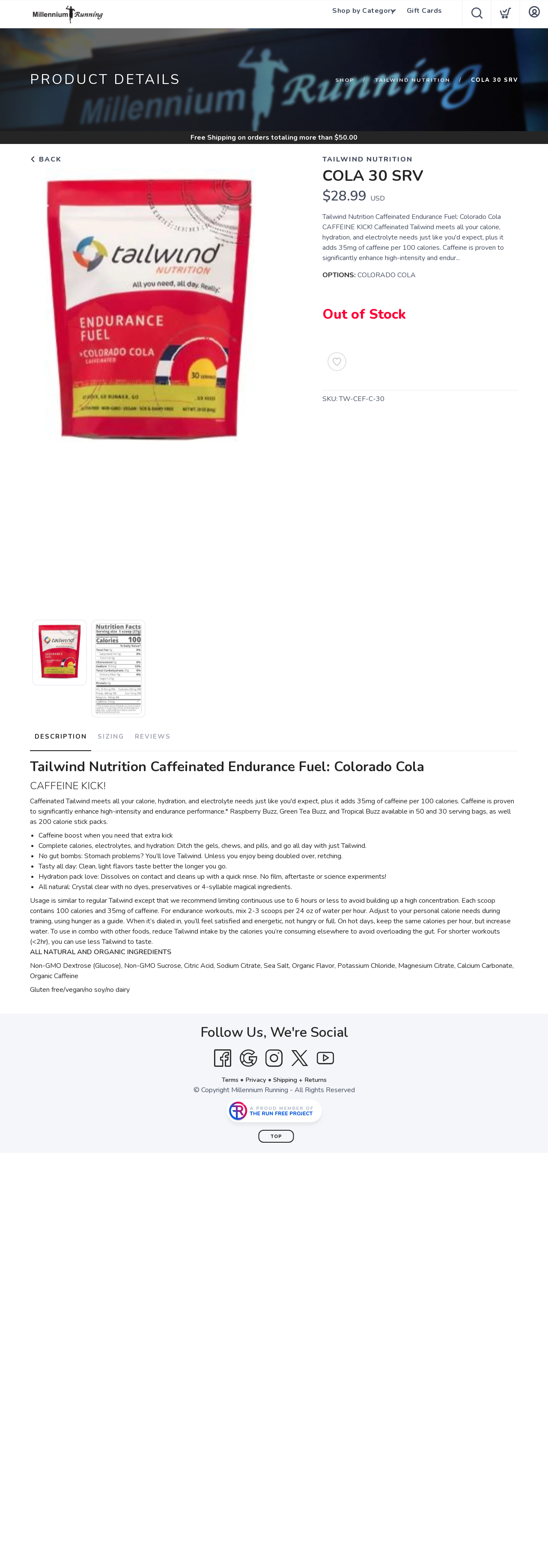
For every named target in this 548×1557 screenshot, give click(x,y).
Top (276, 1132)
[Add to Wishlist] (337, 361)
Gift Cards (426, 14)
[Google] (248, 1054)
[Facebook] (222, 1054)
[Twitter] (300, 1054)
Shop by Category (360, 14)
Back (46, 159)
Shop (343, 80)
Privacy (254, 1076)
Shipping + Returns (302, 1076)
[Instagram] (274, 1054)
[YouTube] (325, 1054)
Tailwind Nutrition (411, 80)
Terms (226, 1076)
